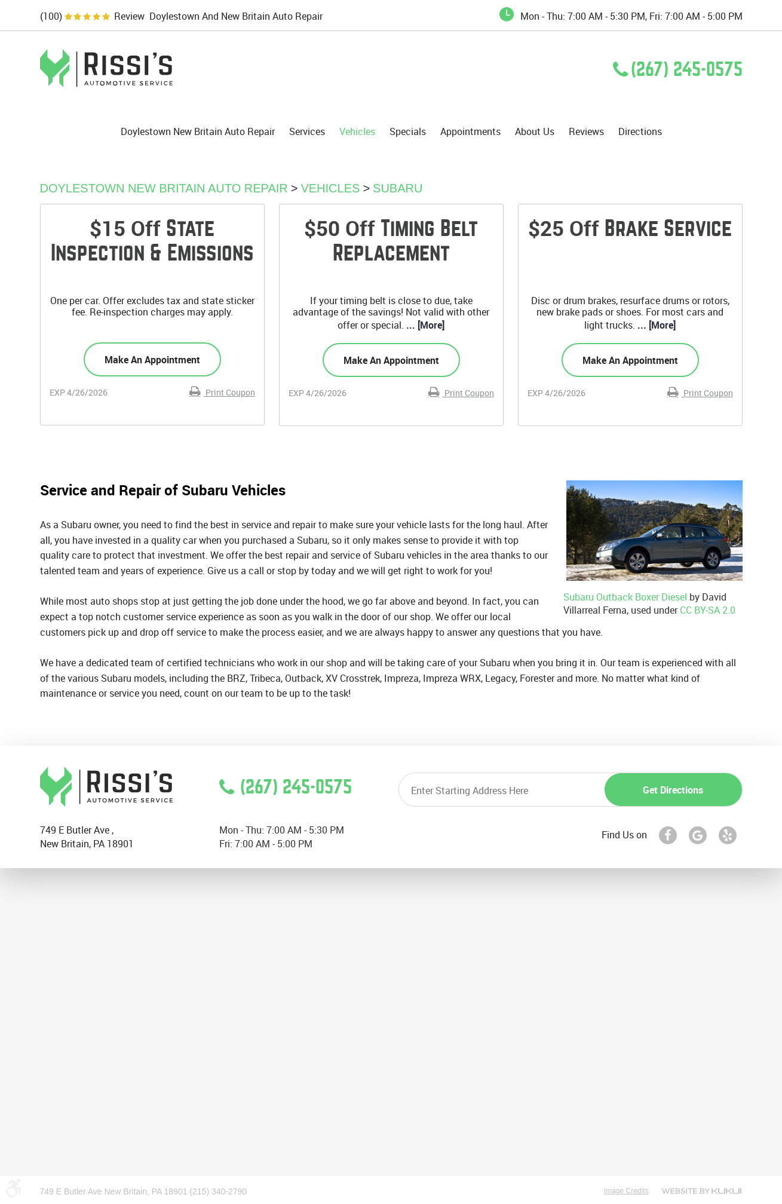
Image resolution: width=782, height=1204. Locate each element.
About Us (534, 131)
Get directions (673, 789)
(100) (51, 16)
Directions (640, 131)
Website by (702, 1191)
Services (307, 131)
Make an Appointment (152, 359)
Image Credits (626, 1191)
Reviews (586, 131)
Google (698, 835)
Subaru (397, 188)
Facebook (668, 835)
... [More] (424, 325)
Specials (408, 131)
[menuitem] (198, 131)
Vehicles (357, 131)
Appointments (470, 131)
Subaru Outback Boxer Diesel (625, 596)
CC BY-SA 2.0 (707, 610)
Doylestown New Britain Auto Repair (198, 131)
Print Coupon (229, 392)
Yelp (728, 835)
